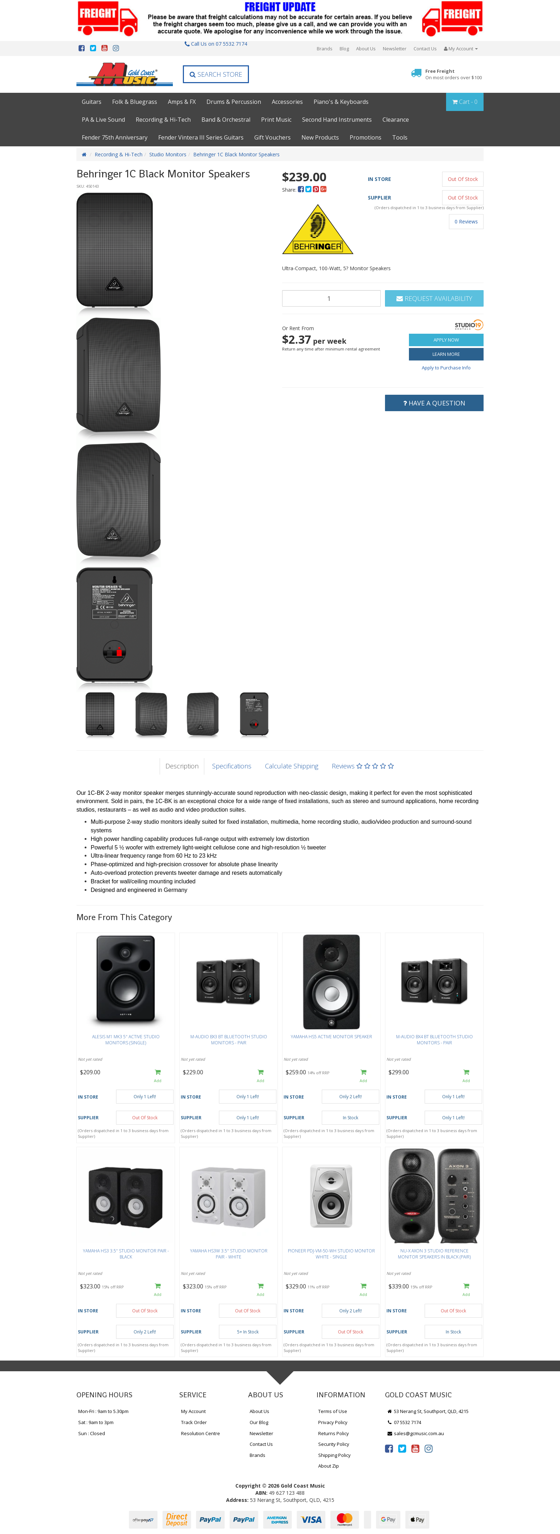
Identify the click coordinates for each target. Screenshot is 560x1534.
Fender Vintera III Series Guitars (201, 137)
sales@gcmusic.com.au (415, 1433)
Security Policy (333, 1444)
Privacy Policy (333, 1422)
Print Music (276, 119)
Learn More (446, 354)
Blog (344, 48)
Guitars (91, 102)
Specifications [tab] (231, 766)
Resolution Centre (200, 1433)
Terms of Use (332, 1411)
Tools (400, 137)
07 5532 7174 (404, 1422)
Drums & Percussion (233, 102)
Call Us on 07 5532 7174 (216, 43)
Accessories (287, 102)
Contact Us (425, 48)
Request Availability (434, 298)
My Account (193, 1411)
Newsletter (394, 48)
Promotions (365, 137)
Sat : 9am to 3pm (96, 1422)
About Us (366, 48)
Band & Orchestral (225, 119)
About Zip (328, 1466)
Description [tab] (182, 766)
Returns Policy (333, 1433)
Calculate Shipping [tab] (291, 766)
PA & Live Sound (103, 119)
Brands (324, 48)
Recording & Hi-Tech (163, 119)
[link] (389, 1448)
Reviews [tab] (363, 766)
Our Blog (259, 1422)
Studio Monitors (167, 154)
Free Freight (453, 74)
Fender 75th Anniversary (115, 137)
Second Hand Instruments (337, 119)
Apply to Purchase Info (446, 367)
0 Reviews (466, 221)
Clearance (395, 119)
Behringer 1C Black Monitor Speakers (236, 154)
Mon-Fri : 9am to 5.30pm (103, 1411)
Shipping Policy (334, 1455)
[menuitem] (301, 189)
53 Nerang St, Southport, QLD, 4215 (428, 1411)
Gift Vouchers (272, 137)
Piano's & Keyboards (341, 102)
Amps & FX (182, 102)
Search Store (216, 74)
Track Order (194, 1422)
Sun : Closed (91, 1433)
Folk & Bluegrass (134, 102)
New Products (320, 137)
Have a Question (434, 403)
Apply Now (446, 340)
